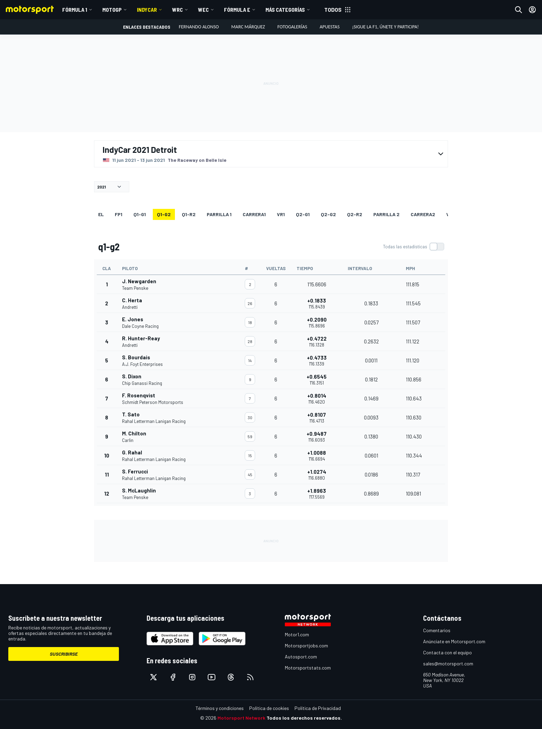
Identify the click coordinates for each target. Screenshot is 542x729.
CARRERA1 (254, 214)
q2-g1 (303, 214)
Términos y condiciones (220, 708)
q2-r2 (354, 214)
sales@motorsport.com (448, 663)
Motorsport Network (241, 718)
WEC (203, 9)
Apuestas (330, 27)
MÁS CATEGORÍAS (285, 9)
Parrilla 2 (386, 214)
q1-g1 (139, 214)
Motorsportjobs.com (306, 645)
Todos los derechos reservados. (304, 718)
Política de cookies (269, 708)
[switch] (413, 246)
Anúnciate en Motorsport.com (454, 641)
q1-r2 (189, 214)
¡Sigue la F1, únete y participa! (385, 27)
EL (101, 214)
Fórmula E (237, 9)
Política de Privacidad (318, 708)
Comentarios (436, 630)
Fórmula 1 (74, 9)
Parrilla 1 (219, 214)
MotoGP (112, 9)
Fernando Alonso (199, 27)
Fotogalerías (292, 27)
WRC (177, 9)
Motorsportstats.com (308, 668)
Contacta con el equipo (447, 652)
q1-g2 (164, 214)
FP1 (118, 214)
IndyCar (147, 9)
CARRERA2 (423, 214)
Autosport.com (301, 656)
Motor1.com (297, 634)
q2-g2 (328, 214)
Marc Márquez (248, 27)
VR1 (281, 214)
